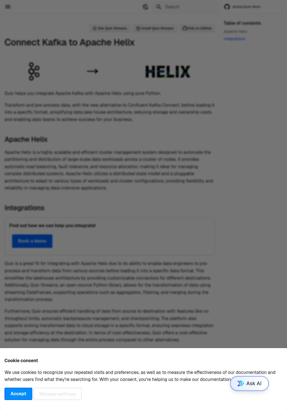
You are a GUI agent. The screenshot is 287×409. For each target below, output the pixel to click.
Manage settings (57, 394)
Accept (18, 394)
